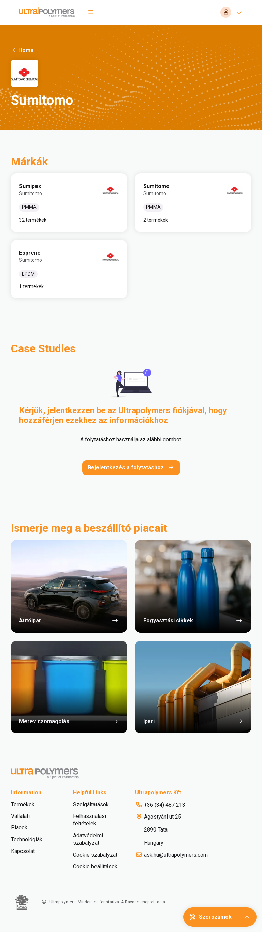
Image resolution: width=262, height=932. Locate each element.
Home (22, 50)
